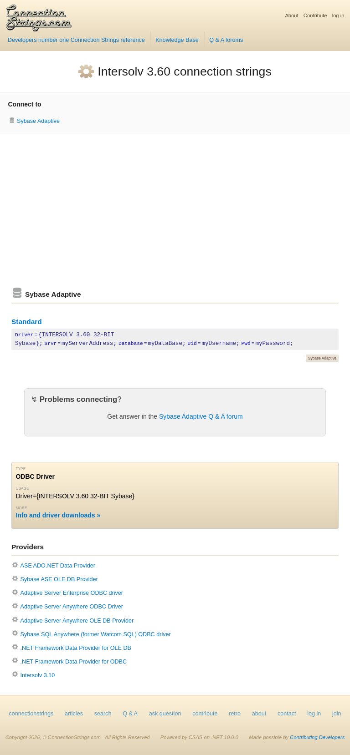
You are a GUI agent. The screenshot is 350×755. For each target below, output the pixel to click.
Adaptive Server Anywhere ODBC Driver (72, 606)
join (336, 713)
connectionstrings (31, 713)
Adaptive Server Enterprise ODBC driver (72, 593)
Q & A (130, 713)
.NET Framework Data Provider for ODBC (74, 662)
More (21, 508)
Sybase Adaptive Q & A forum (201, 416)
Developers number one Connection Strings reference (76, 40)
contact (287, 713)
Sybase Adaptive (38, 121)
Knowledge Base (177, 40)
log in (338, 15)
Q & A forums (226, 40)
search (103, 713)
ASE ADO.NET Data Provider (58, 565)
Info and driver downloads (55, 515)
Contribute (315, 15)
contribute (204, 713)
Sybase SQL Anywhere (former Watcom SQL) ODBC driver (96, 634)
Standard (26, 321)
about (259, 713)
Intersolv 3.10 (38, 675)
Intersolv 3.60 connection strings (184, 71)
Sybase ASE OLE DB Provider (59, 579)
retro (235, 713)
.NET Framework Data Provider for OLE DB (76, 648)
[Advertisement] (175, 210)
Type (20, 468)
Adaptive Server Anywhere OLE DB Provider (77, 621)
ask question (165, 713)
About (291, 15)
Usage (22, 488)
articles (74, 713)
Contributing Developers (317, 737)
